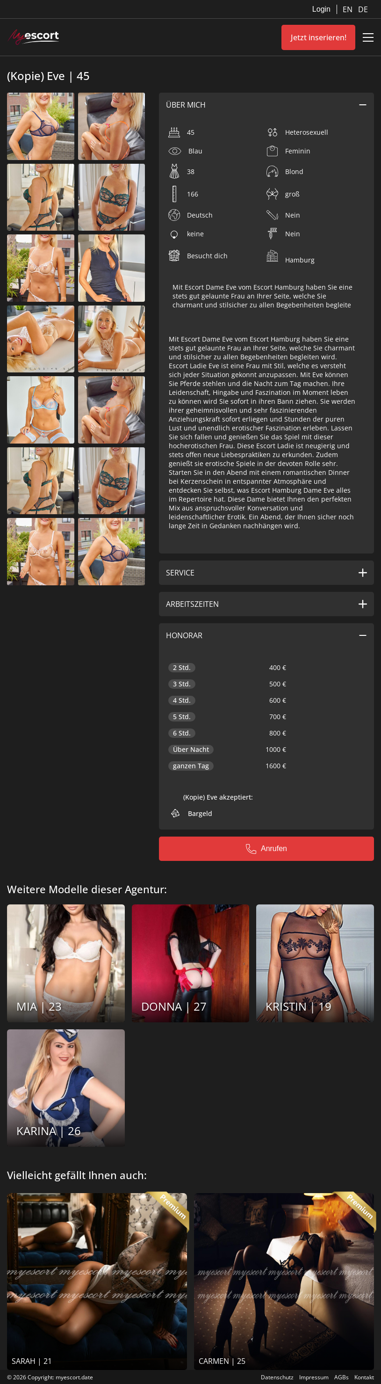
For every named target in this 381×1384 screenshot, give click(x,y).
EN (348, 9)
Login (321, 9)
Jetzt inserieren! (318, 37)
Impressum (314, 1377)
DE (363, 9)
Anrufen (266, 849)
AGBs (341, 1377)
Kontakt (364, 1377)
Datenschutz (277, 1377)
